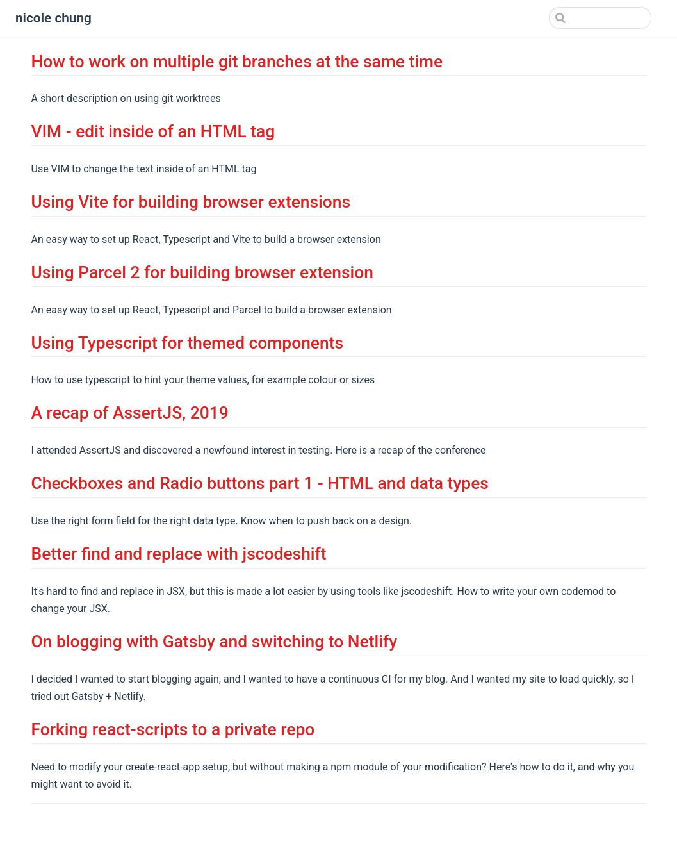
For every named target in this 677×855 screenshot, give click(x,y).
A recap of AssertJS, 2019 (130, 412)
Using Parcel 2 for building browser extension (202, 272)
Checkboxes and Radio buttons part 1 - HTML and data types (260, 483)
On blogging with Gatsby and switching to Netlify (214, 641)
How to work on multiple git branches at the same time (237, 61)
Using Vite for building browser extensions (191, 202)
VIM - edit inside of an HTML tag (153, 131)
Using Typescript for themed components (187, 343)
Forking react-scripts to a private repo (173, 729)
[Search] (586, 18)
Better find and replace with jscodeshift (179, 553)
